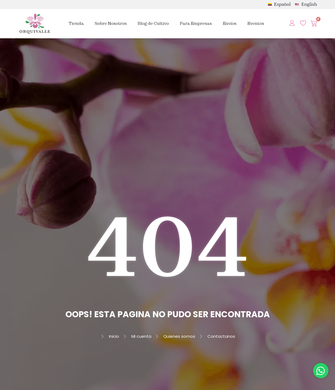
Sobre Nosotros (111, 23)
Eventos (255, 23)
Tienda (76, 23)
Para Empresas (196, 23)
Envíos (229, 23)
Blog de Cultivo (153, 23)
